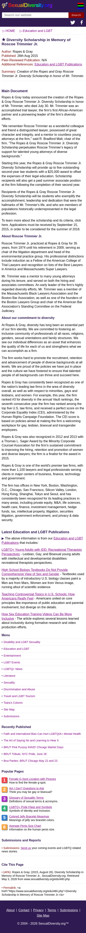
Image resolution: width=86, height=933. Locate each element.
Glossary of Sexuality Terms (26, 797)
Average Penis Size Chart (25, 825)
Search (76, 15)
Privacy (38, 910)
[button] (72, 23)
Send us (26, 848)
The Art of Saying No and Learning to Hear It (31, 740)
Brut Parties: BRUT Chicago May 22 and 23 (31, 760)
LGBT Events (12, 662)
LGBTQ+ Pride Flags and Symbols (30, 807)
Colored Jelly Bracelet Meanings (29, 816)
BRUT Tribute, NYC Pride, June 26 (25, 754)
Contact (24, 910)
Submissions (11, 716)
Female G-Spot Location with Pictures (32, 779)
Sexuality (9, 682)
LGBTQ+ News (13, 669)
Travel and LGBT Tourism (19, 696)
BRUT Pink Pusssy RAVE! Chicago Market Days (34, 747)
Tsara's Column (13, 702)
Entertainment (12, 655)
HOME (10, 31)
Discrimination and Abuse (19, 689)
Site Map (9, 709)
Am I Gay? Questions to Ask (26, 788)
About (10, 910)
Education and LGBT (16, 648)
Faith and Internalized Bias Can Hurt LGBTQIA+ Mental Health (42, 733)
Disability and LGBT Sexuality (22, 642)
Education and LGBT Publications (58, 64)
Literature (9, 675)
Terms (51, 910)
